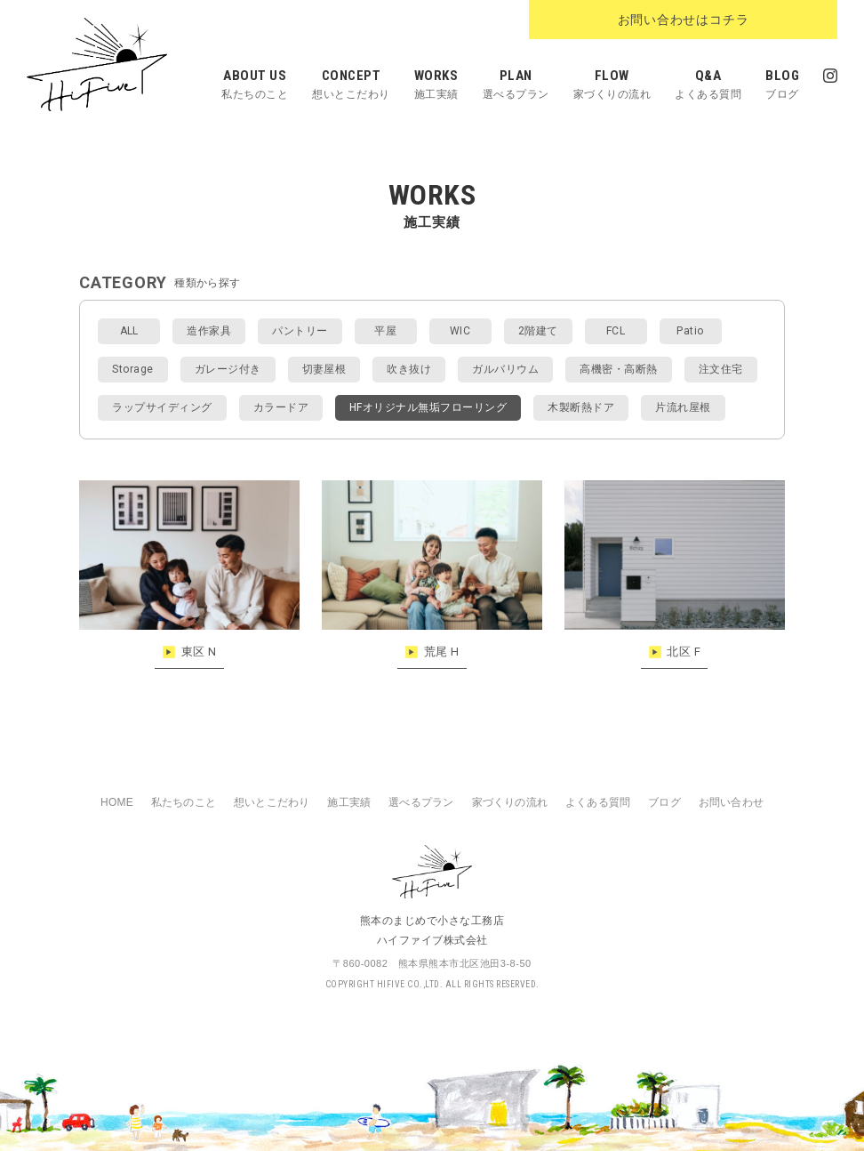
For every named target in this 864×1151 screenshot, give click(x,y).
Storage (132, 369)
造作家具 (209, 331)
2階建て (538, 331)
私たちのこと (183, 802)
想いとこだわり (271, 802)
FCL (615, 331)
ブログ (664, 802)
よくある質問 (597, 802)
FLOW (612, 88)
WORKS (436, 88)
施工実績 (349, 802)
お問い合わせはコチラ (739, 20)
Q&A (708, 88)
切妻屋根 (324, 369)
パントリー (299, 331)
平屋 (385, 331)
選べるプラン (420, 802)
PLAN (516, 88)
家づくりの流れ (510, 802)
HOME (116, 802)
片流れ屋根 (682, 407)
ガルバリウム (505, 369)
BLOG (782, 88)
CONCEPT (351, 88)
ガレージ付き (228, 369)
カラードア (280, 407)
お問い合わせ (731, 802)
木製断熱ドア (581, 407)
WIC (460, 331)
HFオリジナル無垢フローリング (428, 407)
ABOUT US (254, 88)
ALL (129, 331)
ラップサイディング (162, 407)
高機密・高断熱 (618, 369)
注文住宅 (721, 369)
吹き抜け (409, 369)
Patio (689, 331)
